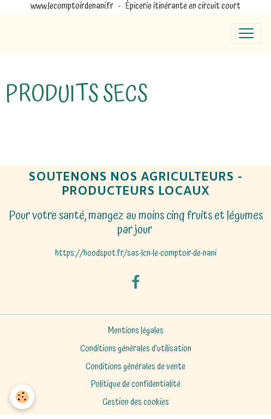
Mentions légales (136, 331)
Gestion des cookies (136, 402)
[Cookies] (22, 397)
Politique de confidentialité (135, 384)
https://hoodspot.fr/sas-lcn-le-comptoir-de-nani (135, 253)
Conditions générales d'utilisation (135, 349)
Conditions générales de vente (135, 367)
